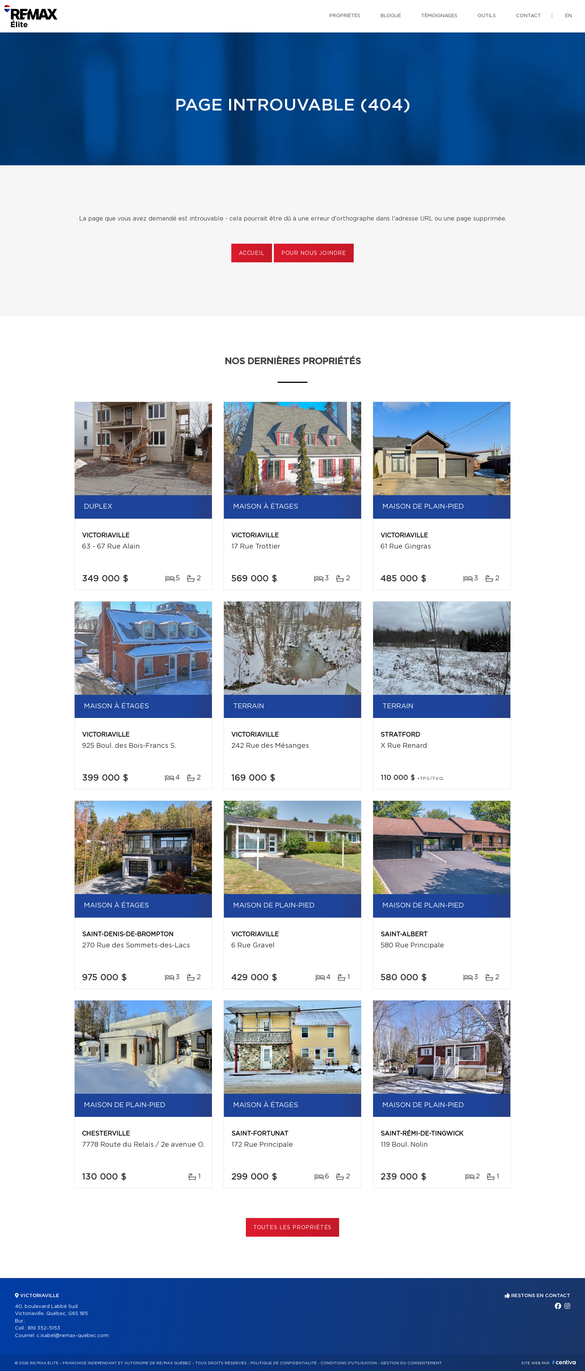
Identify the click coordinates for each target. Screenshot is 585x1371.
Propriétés (344, 15)
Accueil (252, 253)
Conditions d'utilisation (348, 1363)
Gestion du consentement (411, 1363)
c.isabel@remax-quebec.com (73, 1335)
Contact (528, 15)
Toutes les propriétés (292, 1227)
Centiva (564, 1362)
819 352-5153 (44, 1328)
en (568, 15)
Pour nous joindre (313, 253)
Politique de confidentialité (283, 1363)
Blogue (391, 15)
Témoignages (439, 15)
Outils (487, 15)
